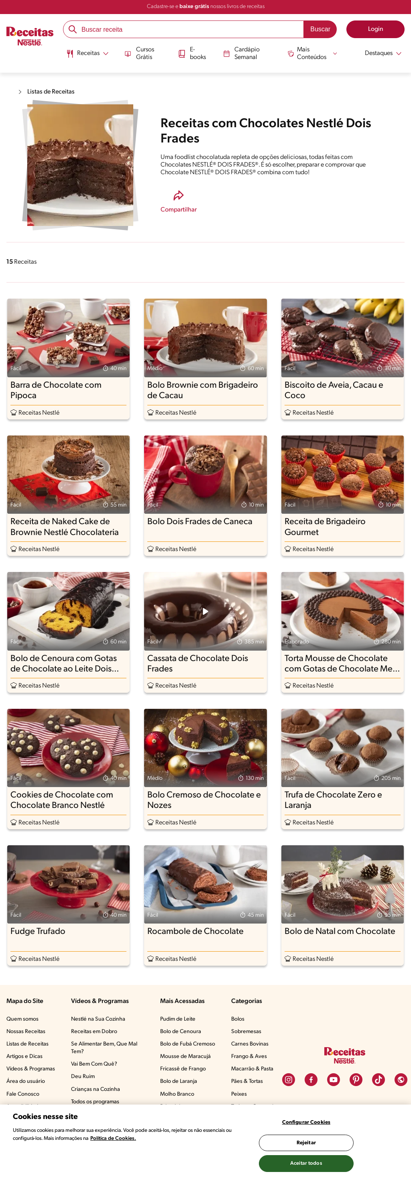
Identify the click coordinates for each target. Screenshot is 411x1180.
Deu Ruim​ (83, 1077)
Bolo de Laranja (178, 1081)
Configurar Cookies (306, 1122)
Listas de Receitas (51, 92)
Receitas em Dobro (94, 1032)
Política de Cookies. (113, 1138)
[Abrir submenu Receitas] (86, 53)
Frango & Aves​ (249, 1057)
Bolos (237, 1019)
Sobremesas (246, 1032)
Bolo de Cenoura (180, 1032)
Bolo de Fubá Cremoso (187, 1044)
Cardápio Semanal (241, 53)
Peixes (239, 1094)
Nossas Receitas (25, 1032)
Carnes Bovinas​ (250, 1044)
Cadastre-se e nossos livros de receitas (206, 7)
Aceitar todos (306, 1163)
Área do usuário (25, 1081)
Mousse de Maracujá (185, 1057)
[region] (205, 1142)
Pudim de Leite (177, 1019)
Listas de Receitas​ (27, 1044)
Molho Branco (177, 1094)
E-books (191, 53)
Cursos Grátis (138, 53)
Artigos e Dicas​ (24, 1057)
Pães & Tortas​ (247, 1081)
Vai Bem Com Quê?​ (94, 1064)
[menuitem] (86, 56)
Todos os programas (95, 1102)
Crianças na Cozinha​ (95, 1089)
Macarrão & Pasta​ (252, 1069)
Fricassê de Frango (183, 1069)
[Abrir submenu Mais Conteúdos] (313, 53)
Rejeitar (306, 1142)
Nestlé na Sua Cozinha (98, 1019)
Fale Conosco (22, 1094)
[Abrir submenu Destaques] (379, 53)
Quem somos (22, 1019)
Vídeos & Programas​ (30, 1069)
